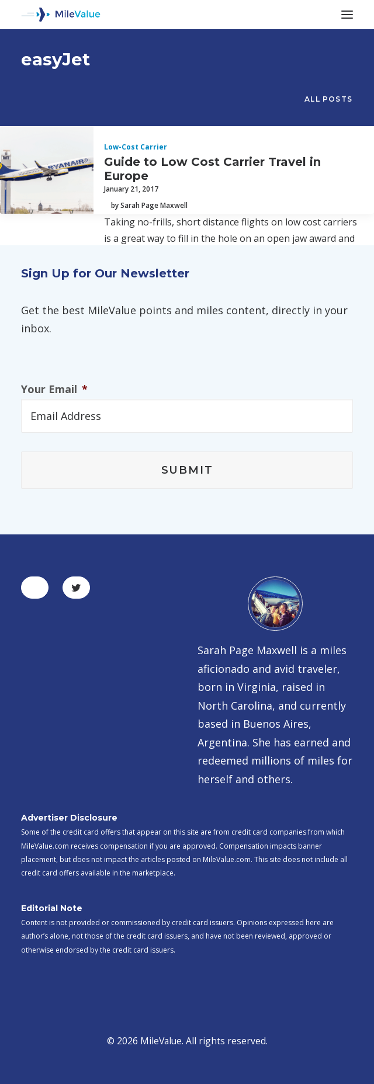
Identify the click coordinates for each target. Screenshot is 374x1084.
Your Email (54, 389)
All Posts (328, 99)
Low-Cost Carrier (135, 147)
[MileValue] (61, 14)
